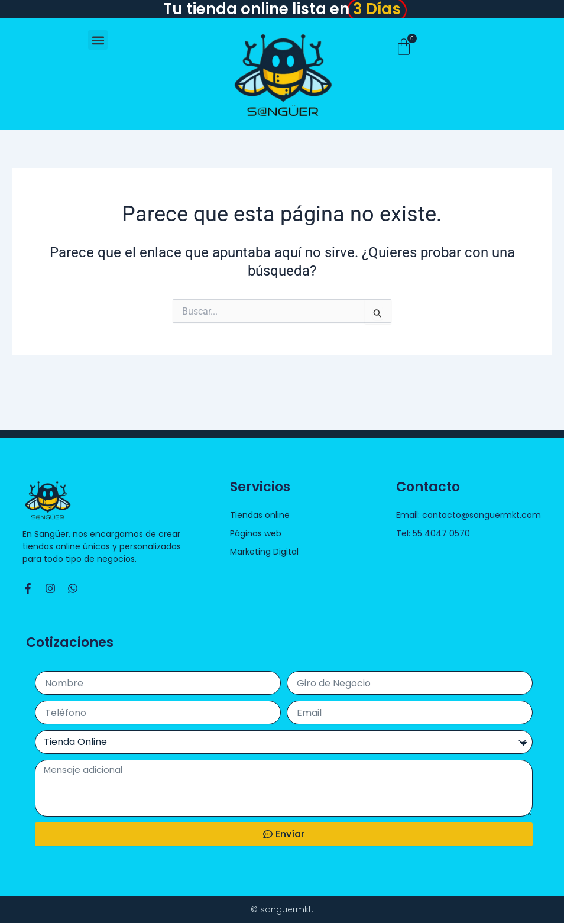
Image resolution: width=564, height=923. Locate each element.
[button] (98, 40)
